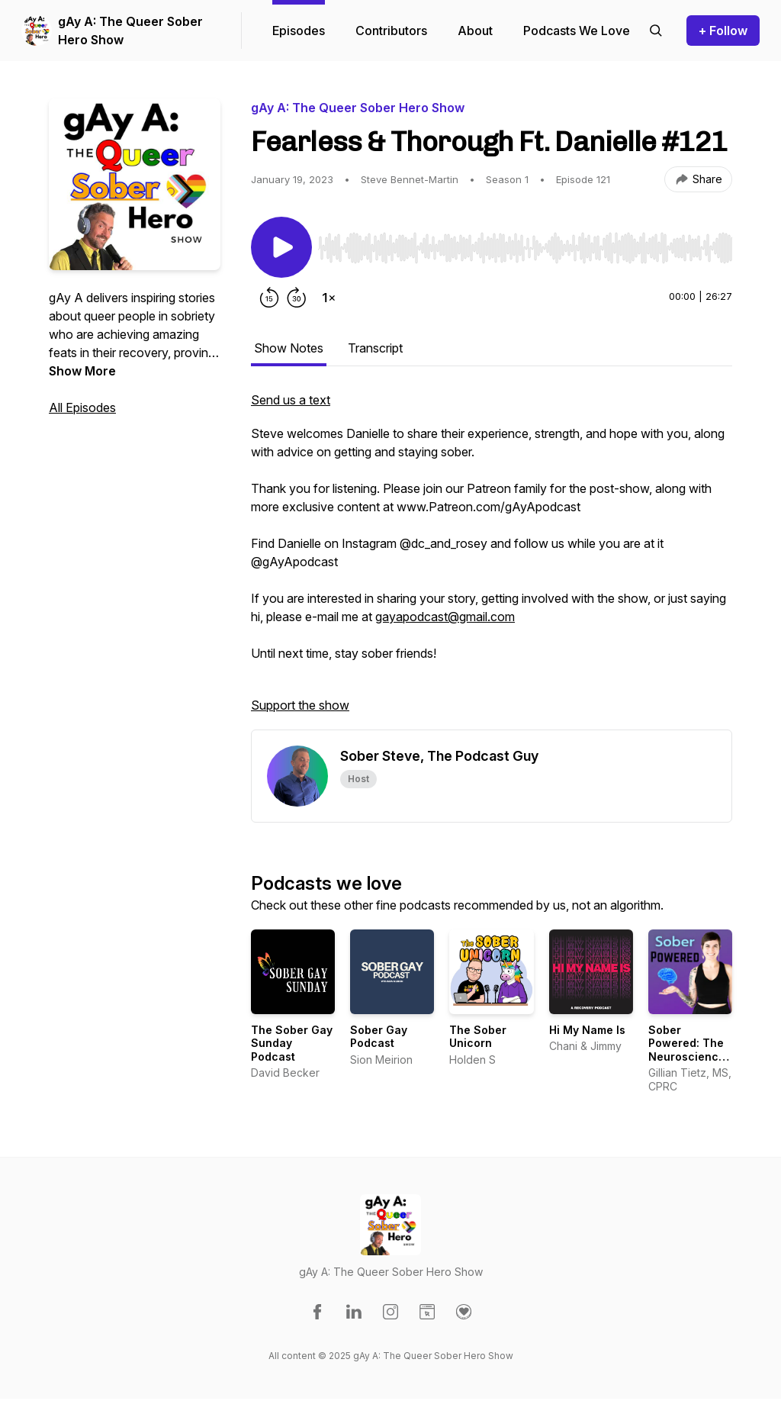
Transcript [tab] (375, 348)
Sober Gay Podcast (378, 1036)
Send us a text (290, 399)
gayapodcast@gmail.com (445, 616)
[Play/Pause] (281, 247)
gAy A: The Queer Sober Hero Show (130, 30)
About (475, 30)
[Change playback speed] (328, 297)
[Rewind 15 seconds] (269, 297)
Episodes (298, 30)
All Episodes (82, 407)
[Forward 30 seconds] (296, 297)
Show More (82, 370)
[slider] (525, 248)
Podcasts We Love (576, 30)
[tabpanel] (491, 560)
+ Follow (723, 30)
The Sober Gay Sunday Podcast (292, 1043)
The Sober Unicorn (477, 1036)
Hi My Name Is (587, 1029)
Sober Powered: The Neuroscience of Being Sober (688, 1050)
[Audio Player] (525, 243)
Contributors (391, 30)
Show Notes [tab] (288, 348)
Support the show (300, 705)
